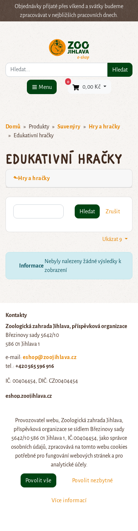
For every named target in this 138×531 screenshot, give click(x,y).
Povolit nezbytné (92, 480)
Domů (13, 127)
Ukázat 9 (112, 239)
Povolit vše (38, 480)
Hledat (120, 70)
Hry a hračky (104, 127)
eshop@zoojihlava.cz (50, 357)
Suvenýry (69, 127)
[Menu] (42, 87)
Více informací (69, 500)
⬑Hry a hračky (31, 178)
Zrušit (113, 211)
